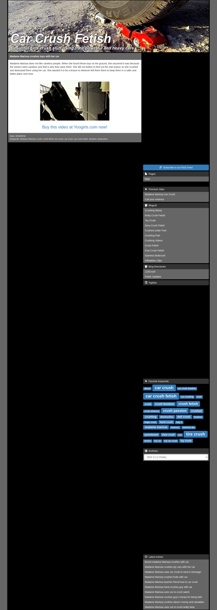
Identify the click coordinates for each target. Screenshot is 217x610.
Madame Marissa (28, 139)
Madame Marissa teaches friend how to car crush (171, 582)
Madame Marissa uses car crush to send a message (173, 572)
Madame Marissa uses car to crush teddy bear (170, 607)
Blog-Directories (155, 266)
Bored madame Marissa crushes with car (167, 562)
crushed (196, 410)
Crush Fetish (152, 245)
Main (147, 179)
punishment (151, 434)
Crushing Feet (152, 235)
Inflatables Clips (153, 260)
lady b (179, 422)
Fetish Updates (153, 276)
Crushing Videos (153, 240)
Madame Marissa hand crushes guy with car (168, 587)
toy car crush (170, 441)
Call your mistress (154, 199)
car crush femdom (187, 388)
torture (147, 441)
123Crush (150, 271)
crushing (151, 416)
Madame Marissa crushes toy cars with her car (170, 567)
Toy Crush (150, 220)
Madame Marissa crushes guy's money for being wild (173, 597)
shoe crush (168, 434)
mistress (175, 427)
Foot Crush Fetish (154, 250)
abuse (147, 388)
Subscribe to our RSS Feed (176, 167)
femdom (93, 139)
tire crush (59, 139)
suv (180, 435)
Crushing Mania (153, 210)
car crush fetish (81, 139)
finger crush (150, 422)
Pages (150, 174)
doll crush (183, 416)
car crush (68, 139)
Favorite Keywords (157, 381)
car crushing (187, 397)
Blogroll (151, 205)
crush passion (175, 411)
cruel (199, 397)
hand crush (166, 422)
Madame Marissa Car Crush (160, 194)
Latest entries (154, 557)
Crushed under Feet (155, 230)
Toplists (151, 282)
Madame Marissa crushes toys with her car (34, 56)
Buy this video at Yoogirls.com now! (74, 127)
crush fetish (48, 139)
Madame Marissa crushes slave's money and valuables (174, 602)
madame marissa (156, 427)
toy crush (186, 440)
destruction (103, 139)
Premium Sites (154, 189)
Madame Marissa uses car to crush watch (167, 592)
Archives (151, 451)
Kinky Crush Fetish (155, 215)
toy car (157, 441)
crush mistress (151, 411)
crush (39, 139)
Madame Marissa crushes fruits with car (166, 577)
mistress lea (189, 427)
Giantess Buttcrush (155, 255)
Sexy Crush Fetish (155, 225)
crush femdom (164, 404)
